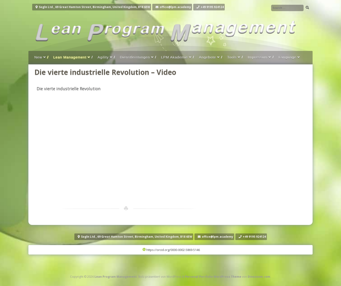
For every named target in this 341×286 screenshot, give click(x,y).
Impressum (257, 57)
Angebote (207, 57)
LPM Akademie (174, 57)
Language (287, 57)
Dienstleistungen (135, 57)
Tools (232, 57)
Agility (103, 57)
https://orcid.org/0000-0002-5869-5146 (171, 250)
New (38, 57)
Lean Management (69, 57)
